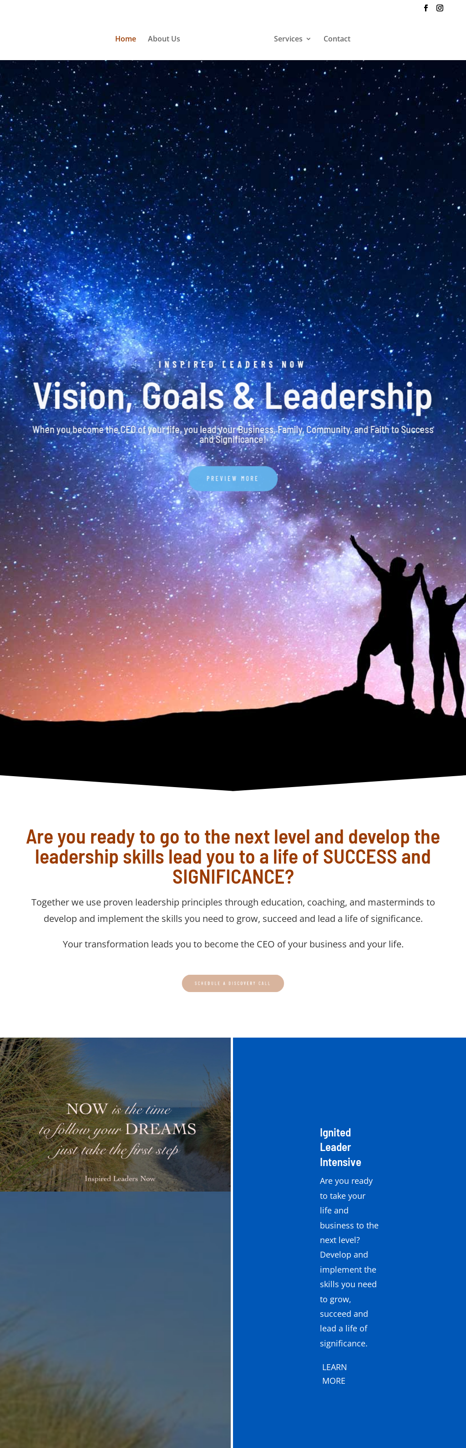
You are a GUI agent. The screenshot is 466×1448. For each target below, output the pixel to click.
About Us (164, 40)
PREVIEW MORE (233, 474)
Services (288, 40)
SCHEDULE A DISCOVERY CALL (233, 983)
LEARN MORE (334, 1374)
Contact (337, 40)
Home (125, 40)
